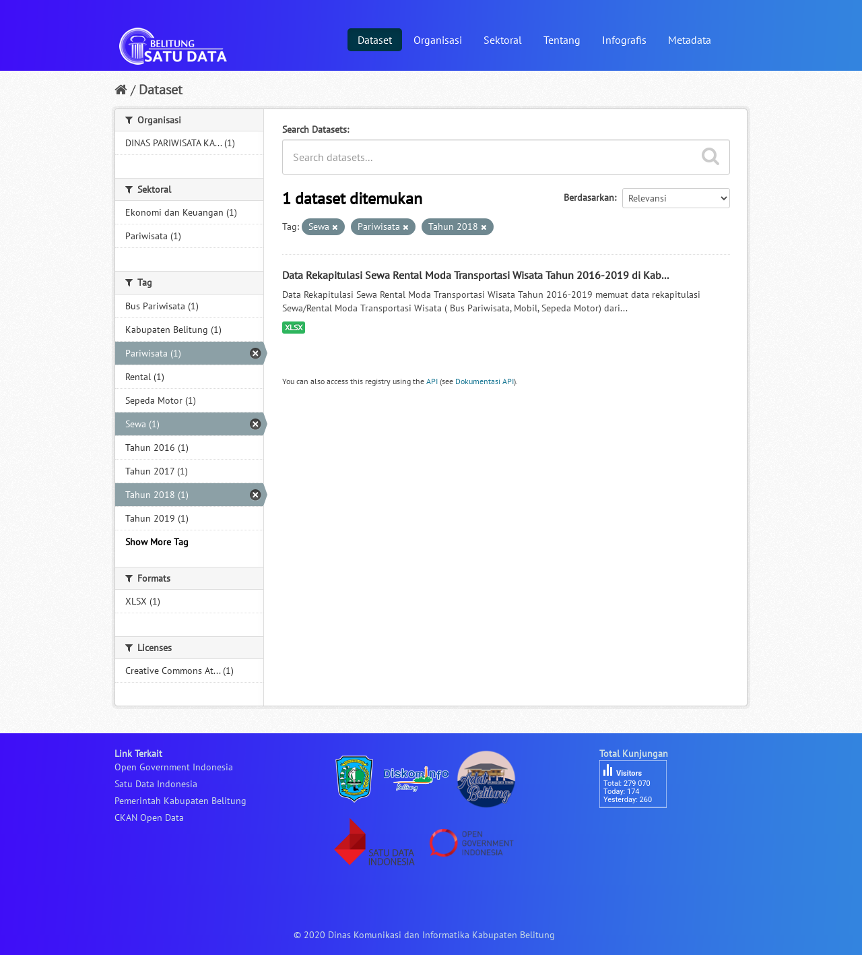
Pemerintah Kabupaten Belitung (180, 801)
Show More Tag (157, 542)
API (432, 381)
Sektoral (503, 40)
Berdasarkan (589, 197)
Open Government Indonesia (173, 767)
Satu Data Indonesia (155, 784)
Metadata (689, 40)
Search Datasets (314, 129)
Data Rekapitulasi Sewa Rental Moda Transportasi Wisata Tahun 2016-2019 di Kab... (475, 275)
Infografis (624, 40)
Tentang (562, 40)
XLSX (293, 327)
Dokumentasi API (484, 381)
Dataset (375, 40)
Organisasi (437, 40)
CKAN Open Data (149, 817)
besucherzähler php (639, 831)
